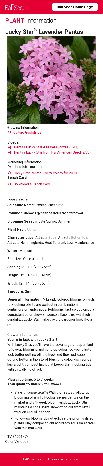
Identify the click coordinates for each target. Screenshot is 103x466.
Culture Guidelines (24, 132)
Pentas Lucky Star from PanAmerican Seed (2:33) (49, 152)
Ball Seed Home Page (75, 7)
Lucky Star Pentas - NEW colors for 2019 (42, 173)
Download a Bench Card (28, 184)
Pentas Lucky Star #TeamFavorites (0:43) (43, 147)
